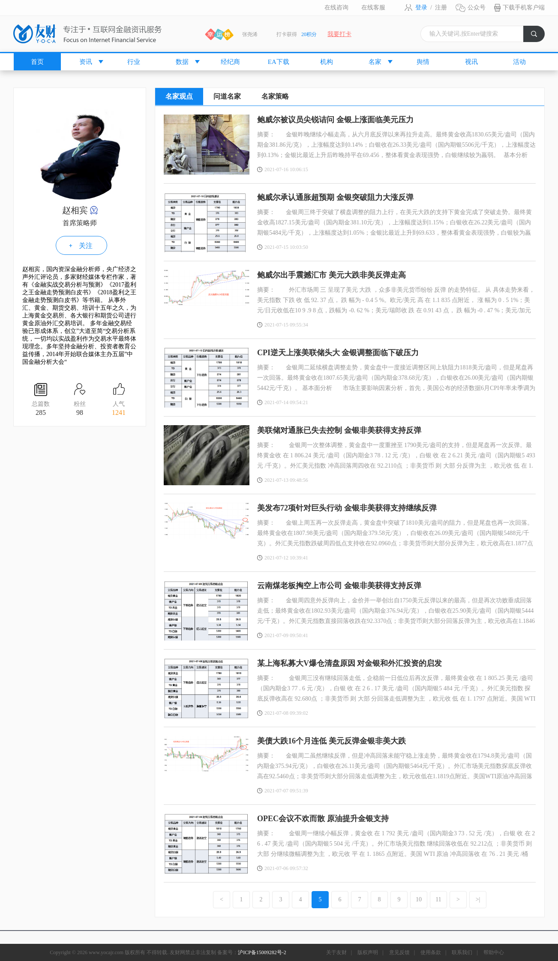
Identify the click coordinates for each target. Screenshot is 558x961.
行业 (133, 61)
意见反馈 (399, 952)
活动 (519, 61)
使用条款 (430, 952)
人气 (118, 409)
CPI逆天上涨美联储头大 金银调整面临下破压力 (338, 352)
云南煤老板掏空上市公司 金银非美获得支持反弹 (339, 585)
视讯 (471, 61)
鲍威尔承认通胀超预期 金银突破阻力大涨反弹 (335, 197)
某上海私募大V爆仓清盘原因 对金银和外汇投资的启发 (349, 663)
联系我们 (462, 952)
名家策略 (275, 96)
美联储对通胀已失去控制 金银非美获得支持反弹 (339, 430)
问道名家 (227, 96)
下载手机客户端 (524, 7)
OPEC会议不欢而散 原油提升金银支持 (323, 818)
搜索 (538, 36)
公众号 (477, 7)
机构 (326, 61)
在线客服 (373, 7)
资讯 (85, 61)
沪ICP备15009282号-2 (262, 952)
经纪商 (230, 61)
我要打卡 (339, 34)
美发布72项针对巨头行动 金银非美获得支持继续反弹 (347, 508)
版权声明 (367, 952)
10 (419, 899)
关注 (86, 245)
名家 (375, 61)
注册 (441, 7)
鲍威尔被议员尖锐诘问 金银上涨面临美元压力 (335, 119)
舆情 (423, 61)
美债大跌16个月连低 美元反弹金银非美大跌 (331, 741)
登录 (421, 7)
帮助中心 (493, 952)
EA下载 (278, 61)
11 (438, 899)
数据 (182, 61)
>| (478, 899)
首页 (37, 61)
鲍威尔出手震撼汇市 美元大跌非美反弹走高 (331, 275)
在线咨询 (336, 7)
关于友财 (336, 952)
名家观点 (179, 96)
